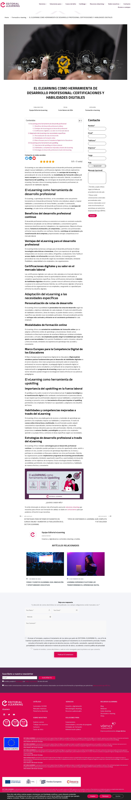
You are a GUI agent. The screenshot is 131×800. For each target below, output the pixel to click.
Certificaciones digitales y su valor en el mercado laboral (52, 131)
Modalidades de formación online (45, 138)
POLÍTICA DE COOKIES (68, 798)
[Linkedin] (30, 158)
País (97, 164)
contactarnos (72, 509)
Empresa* (97, 149)
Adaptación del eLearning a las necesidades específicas (47, 133)
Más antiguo (44, 520)
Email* (97, 135)
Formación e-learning (19, 17)
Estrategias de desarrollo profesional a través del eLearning (53, 150)
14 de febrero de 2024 (65, 110)
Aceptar (92, 796)
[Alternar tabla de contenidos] (79, 120)
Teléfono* (97, 142)
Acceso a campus (124, 7)
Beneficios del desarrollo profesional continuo (49, 126)
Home (7, 17)
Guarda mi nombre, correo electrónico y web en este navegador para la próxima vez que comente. (66, 649)
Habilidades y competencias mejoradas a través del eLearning (54, 147)
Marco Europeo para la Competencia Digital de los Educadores (54, 140)
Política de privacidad (31, 681)
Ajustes (117, 796)
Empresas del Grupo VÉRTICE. (101, 685)
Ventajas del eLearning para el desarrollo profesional (51, 128)
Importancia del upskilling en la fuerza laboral (48, 145)
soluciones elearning (72, 507)
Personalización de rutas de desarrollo (47, 135)
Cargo (97, 157)
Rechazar (105, 796)
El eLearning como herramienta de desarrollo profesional (48, 124)
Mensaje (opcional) (97, 177)
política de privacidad (98, 645)
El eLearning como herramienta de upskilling (43, 143)
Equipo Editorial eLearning (38, 110)
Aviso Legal (19, 681)
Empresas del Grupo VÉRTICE (96, 211)
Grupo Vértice (120, 731)
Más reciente (87, 519)
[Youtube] (34, 158)
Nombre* (97, 127)
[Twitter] (26, 158)
